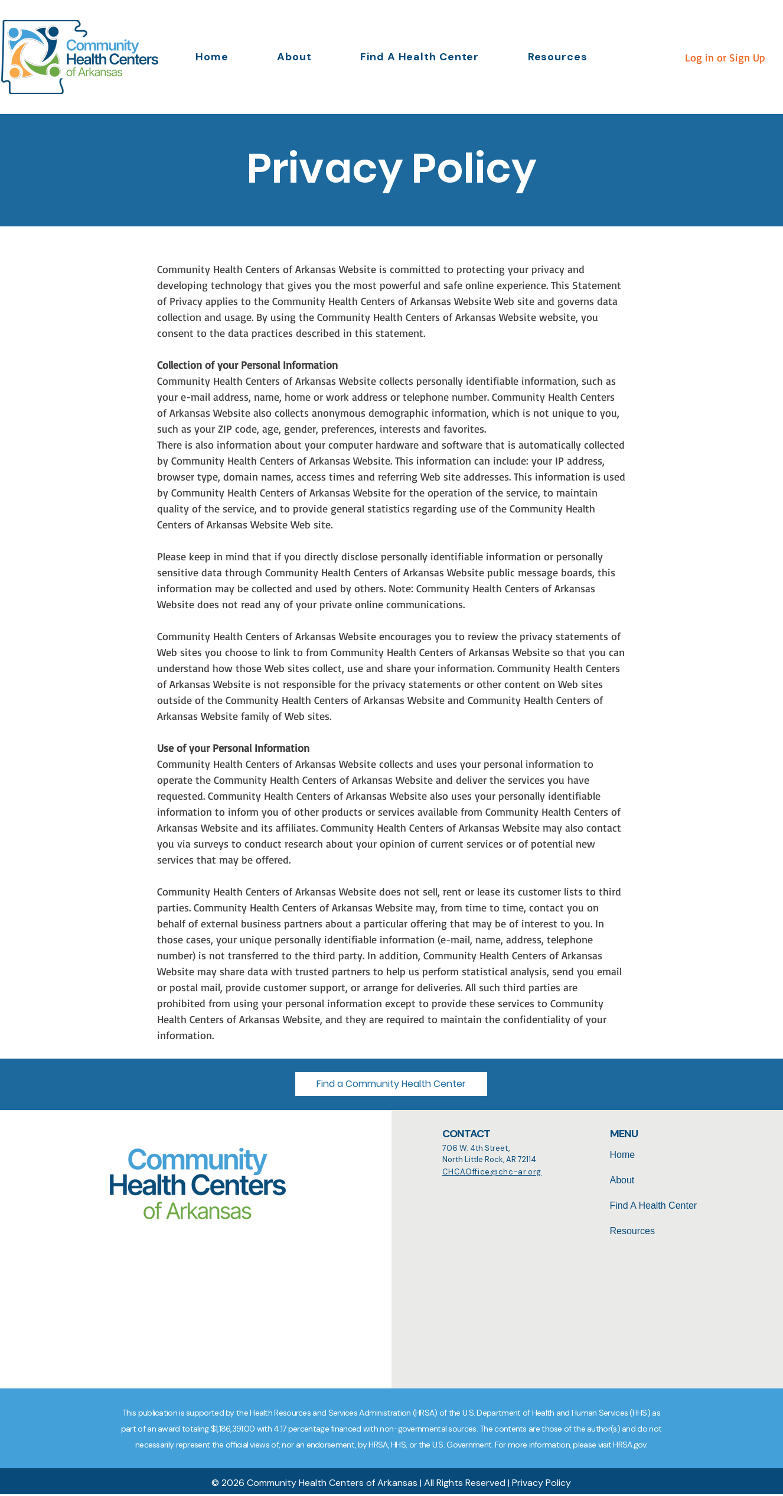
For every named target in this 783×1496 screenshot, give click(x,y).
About (622, 1180)
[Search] (362, 1241)
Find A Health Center (653, 1205)
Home (622, 1155)
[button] (557, 57)
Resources (632, 1231)
